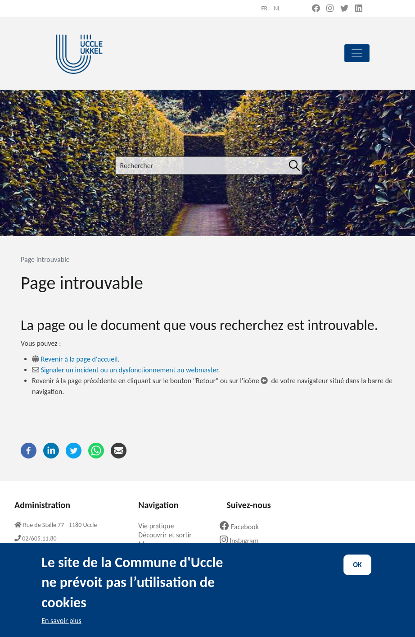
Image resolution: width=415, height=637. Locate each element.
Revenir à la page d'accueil (79, 359)
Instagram (242, 540)
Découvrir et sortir (168, 535)
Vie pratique (159, 526)
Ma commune (162, 544)
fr (264, 8)
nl (277, 8)
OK (357, 573)
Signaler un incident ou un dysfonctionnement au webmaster (129, 370)
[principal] (357, 53)
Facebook (242, 526)
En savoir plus (61, 629)
